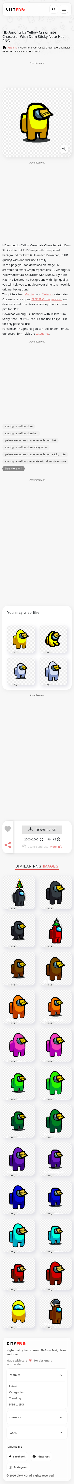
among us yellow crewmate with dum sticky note (35, 461)
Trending (15, 1398)
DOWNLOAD (42, 830)
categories (42, 333)
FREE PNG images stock (46, 299)
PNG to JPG (16, 1404)
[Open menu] (64, 9)
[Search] (53, 9)
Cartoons (48, 294)
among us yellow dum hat (21, 433)
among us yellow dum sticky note (26, 447)
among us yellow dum (19, 426)
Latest (13, 1386)
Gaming (30, 294)
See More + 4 (13, 468)
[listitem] (17, 1456)
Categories (16, 1392)
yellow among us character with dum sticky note (35, 454)
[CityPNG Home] (15, 9)
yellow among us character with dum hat (30, 440)
